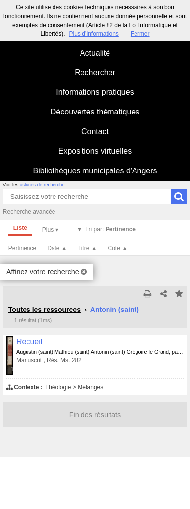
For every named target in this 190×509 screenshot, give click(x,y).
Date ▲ (57, 248)
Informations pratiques (95, 92)
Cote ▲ (118, 248)
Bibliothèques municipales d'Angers (95, 171)
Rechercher (95, 72)
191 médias (12, 369)
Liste (20, 228)
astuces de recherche (42, 184)
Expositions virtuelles (95, 151)
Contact (95, 131)
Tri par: (110, 229)
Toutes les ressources (44, 309)
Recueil (29, 342)
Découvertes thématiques (95, 112)
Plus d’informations (93, 33)
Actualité (95, 53)
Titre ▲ (87, 248)
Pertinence (22, 248)
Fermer (140, 33)
